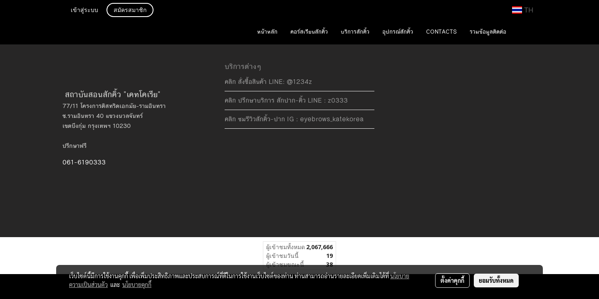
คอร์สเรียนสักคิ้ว (309, 32)
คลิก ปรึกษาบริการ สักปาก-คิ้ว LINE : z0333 (286, 100)
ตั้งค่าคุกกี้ (452, 280)
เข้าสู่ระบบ (84, 10)
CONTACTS (441, 32)
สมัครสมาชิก (130, 10)
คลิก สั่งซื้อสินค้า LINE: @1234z (268, 81)
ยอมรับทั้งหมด (496, 280)
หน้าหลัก (267, 32)
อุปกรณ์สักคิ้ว (397, 32)
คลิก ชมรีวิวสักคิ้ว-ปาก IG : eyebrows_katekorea (294, 119)
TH (522, 10)
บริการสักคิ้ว (355, 32)
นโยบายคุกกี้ (136, 284)
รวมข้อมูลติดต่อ (488, 32)
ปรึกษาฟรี (74, 145)
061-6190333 (84, 162)
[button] (525, 32)
